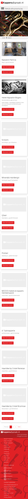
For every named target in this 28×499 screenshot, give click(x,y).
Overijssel (6, 453)
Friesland (6, 449)
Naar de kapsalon (8, 67)
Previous (6, 427)
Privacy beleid (8, 497)
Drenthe (6, 456)
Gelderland (7, 447)
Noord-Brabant (8, 443)
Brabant (6, 462)
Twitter (7, 470)
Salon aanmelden (22, 434)
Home (3, 38)
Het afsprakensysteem (10, 489)
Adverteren (7, 491)
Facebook (8, 468)
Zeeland (9, 38)
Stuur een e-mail (8, 493)
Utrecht (6, 460)
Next (19, 427)
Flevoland (6, 458)
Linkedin (7, 479)
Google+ (7, 473)
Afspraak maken (8, 72)
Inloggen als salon (22, 436)
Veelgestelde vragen (9, 487)
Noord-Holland (8, 438)
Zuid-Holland (7, 441)
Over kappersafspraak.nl (11, 484)
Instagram (8, 476)
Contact (6, 495)
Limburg (6, 451)
